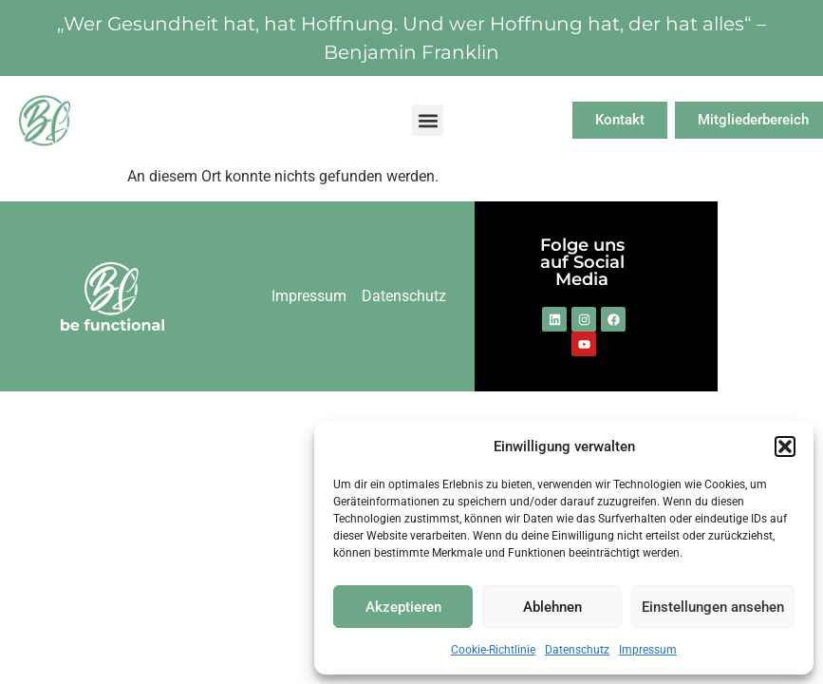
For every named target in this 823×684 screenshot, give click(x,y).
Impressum (648, 649)
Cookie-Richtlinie (493, 649)
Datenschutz (577, 649)
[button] (785, 446)
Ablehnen (552, 607)
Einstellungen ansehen (713, 607)
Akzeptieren (403, 607)
